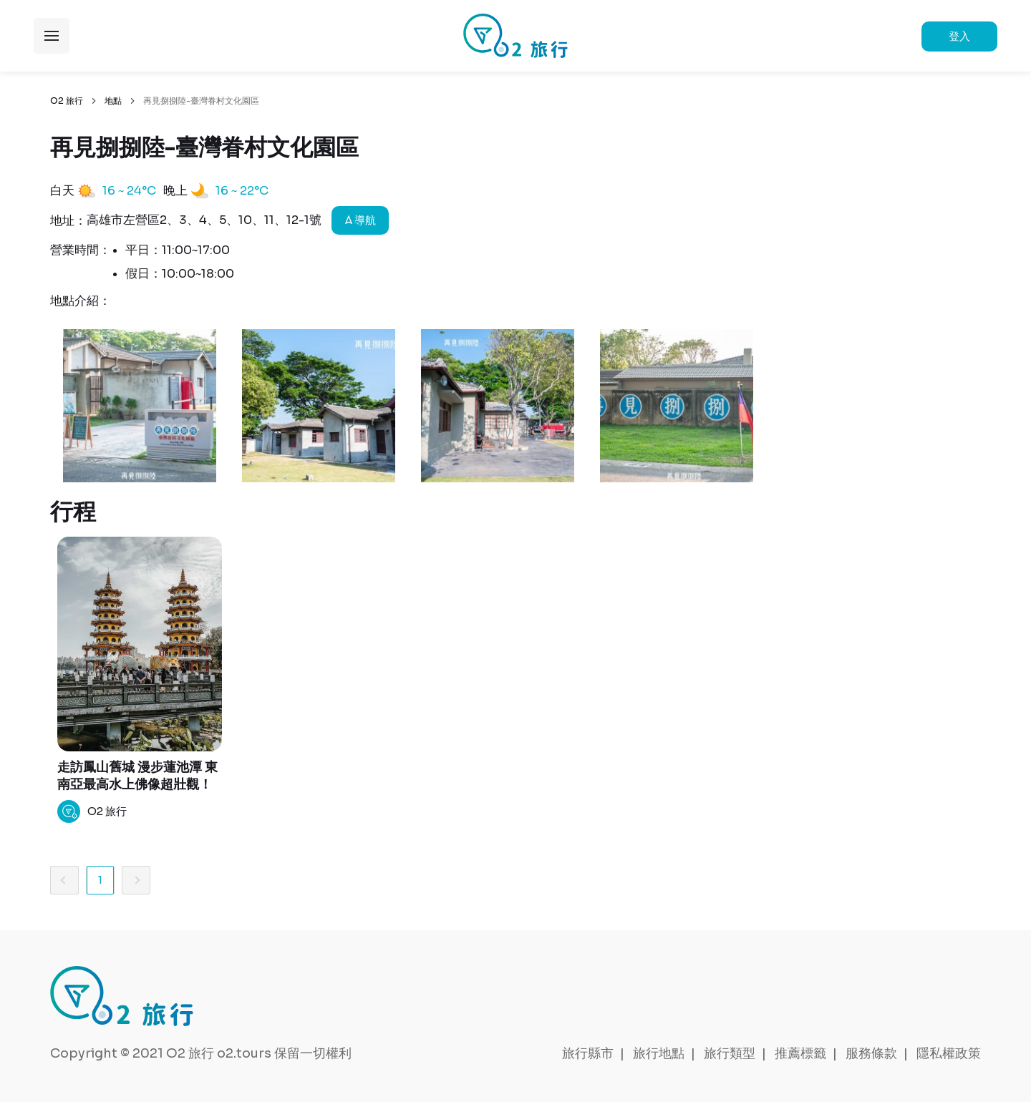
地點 (113, 100)
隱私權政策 (948, 1053)
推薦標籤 (800, 1053)
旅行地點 (658, 1053)
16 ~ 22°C (242, 190)
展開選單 (51, 35)
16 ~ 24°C (129, 190)
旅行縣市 (588, 1053)
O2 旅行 (66, 100)
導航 (360, 220)
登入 (959, 36)
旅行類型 (729, 1053)
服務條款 (871, 1053)
